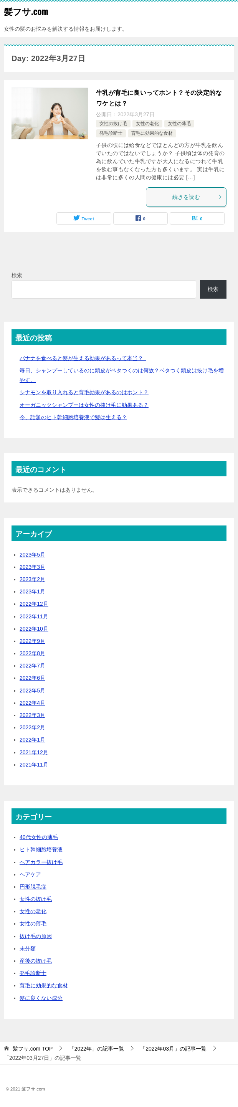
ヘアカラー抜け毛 (41, 862)
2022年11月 (34, 616)
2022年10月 (34, 629)
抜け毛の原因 (36, 936)
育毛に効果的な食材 (152, 133)
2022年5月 (32, 690)
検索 (17, 275)
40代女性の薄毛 (39, 837)
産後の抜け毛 (36, 961)
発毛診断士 (110, 133)
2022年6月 (32, 678)
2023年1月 (32, 591)
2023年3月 (32, 567)
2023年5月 (32, 555)
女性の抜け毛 (113, 123)
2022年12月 (34, 604)
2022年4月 (32, 703)
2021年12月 (34, 752)
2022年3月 (32, 715)
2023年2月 (32, 579)
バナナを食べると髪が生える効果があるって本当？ (83, 358)
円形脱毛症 (33, 887)
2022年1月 (32, 740)
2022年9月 (32, 641)
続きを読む (197, 197)
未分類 (28, 948)
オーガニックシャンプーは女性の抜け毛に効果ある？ (84, 405)
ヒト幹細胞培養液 (41, 849)
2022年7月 (32, 666)
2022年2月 (32, 727)
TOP (33, 1049)
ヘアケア (30, 874)
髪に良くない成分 (41, 998)
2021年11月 (34, 765)
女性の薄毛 (179, 123)
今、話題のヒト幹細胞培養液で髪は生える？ (73, 417)
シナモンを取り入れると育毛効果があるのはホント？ (84, 392)
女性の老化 (147, 123)
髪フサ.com (26, 11)
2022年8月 (32, 653)
